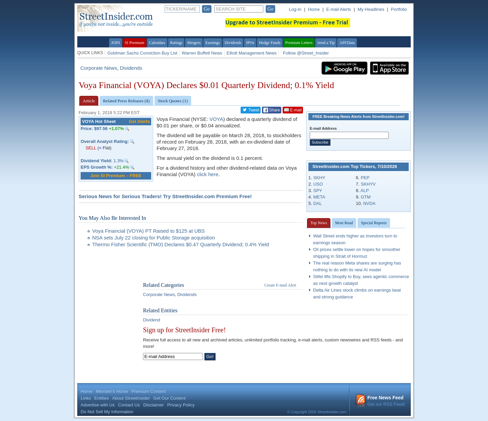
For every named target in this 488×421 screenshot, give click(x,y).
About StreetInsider (131, 398)
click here (207, 174)
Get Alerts (139, 121)
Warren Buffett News (202, 53)
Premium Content (148, 391)
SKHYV (368, 184)
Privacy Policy (181, 404)
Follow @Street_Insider (306, 53)
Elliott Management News (252, 53)
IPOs (250, 42)
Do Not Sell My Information (107, 411)
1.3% (102, 160)
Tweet (250, 109)
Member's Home (112, 391)
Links (86, 398)
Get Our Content (169, 398)
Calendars (157, 42)
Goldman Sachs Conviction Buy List (142, 53)
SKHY (319, 177)
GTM (365, 196)
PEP (365, 177)
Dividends (233, 42)
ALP (365, 190)
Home (314, 9)
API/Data (346, 42)
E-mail (293, 109)
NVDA (369, 203)
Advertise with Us (98, 404)
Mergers (194, 42)
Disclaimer (153, 404)
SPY (317, 190)
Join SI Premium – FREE (116, 175)
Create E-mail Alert (280, 285)
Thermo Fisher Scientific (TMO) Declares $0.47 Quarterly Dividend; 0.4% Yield (180, 244)
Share (271, 110)
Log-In (295, 9)
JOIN (115, 42)
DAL (317, 203)
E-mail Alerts (338, 9)
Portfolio (399, 9)
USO (318, 184)
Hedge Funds (270, 42)
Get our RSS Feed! (380, 401)
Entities (101, 398)
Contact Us (129, 404)
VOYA (216, 119)
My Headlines (371, 9)
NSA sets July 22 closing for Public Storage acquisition (153, 237)
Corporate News (98, 68)
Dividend (151, 319)
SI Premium (134, 42)
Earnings (212, 42)
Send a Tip (325, 42)
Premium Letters (298, 42)
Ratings (176, 42)
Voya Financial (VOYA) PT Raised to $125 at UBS (148, 231)
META (319, 196)
